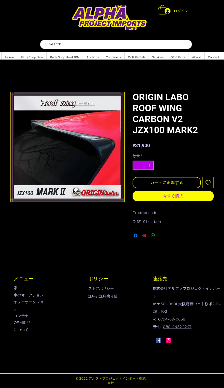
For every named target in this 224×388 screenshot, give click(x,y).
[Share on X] (161, 235)
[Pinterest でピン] (144, 235)
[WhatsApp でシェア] (153, 235)
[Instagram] (168, 340)
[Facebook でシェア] (135, 235)
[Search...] (115, 44)
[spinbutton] (143, 165)
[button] (162, 10)
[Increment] (150, 165)
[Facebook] (158, 340)
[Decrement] (136, 165)
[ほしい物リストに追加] (208, 182)
